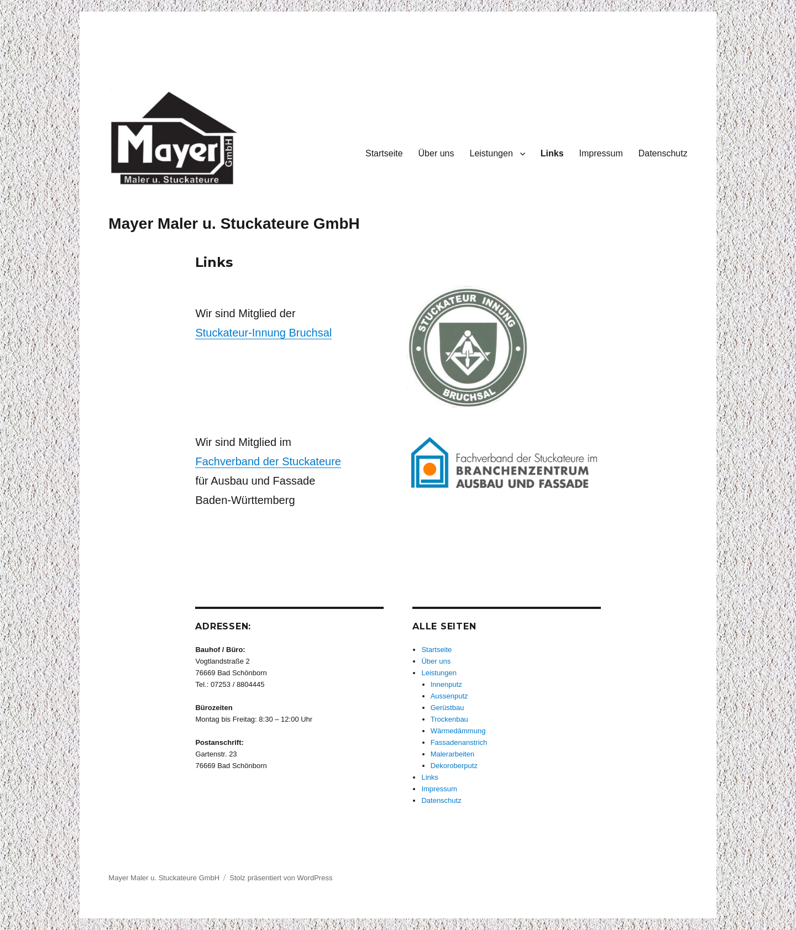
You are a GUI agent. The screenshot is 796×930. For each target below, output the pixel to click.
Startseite (384, 153)
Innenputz (446, 684)
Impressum (601, 153)
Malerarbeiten (453, 754)
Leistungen (490, 153)
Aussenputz (449, 696)
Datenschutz (663, 153)
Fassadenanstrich (459, 742)
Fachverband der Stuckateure (268, 461)
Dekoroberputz (454, 765)
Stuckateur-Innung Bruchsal (263, 333)
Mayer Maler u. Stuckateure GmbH (233, 223)
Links (552, 153)
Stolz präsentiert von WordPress (280, 878)
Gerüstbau (447, 707)
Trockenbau (449, 719)
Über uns (436, 153)
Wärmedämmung (458, 731)
